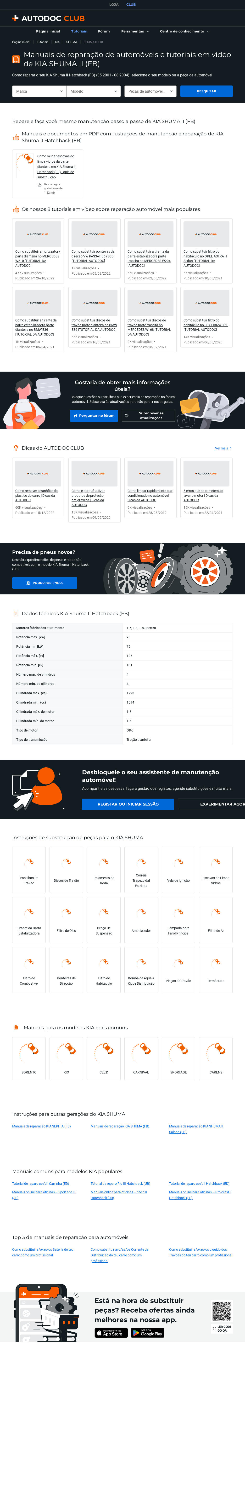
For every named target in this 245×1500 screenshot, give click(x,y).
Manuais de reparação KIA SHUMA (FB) (120, 1126)
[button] (134, 31)
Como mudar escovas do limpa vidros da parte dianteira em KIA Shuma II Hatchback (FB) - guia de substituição (56, 166)
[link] (48, 31)
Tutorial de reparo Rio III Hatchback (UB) (120, 1183)
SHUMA (71, 42)
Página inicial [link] (21, 42)
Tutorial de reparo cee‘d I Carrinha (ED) (40, 1183)
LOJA (114, 4)
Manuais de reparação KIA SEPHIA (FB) (41, 1126)
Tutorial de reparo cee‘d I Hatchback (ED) (199, 1183)
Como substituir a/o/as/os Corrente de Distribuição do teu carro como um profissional (119, 1255)
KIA (57, 42)
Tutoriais (42, 42)
